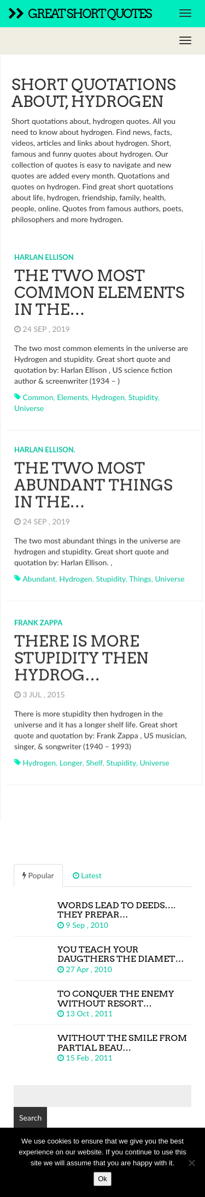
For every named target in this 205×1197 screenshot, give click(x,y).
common (38, 397)
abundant (38, 575)
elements (72, 397)
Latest (87, 872)
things (140, 575)
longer (71, 759)
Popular (38, 872)
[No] (191, 1162)
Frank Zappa (38, 619)
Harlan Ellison (44, 257)
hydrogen (107, 397)
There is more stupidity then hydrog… (81, 654)
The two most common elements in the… (99, 292)
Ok (102, 1179)
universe (29, 408)
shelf (94, 759)
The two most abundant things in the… (93, 481)
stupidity (143, 397)
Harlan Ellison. (44, 446)
